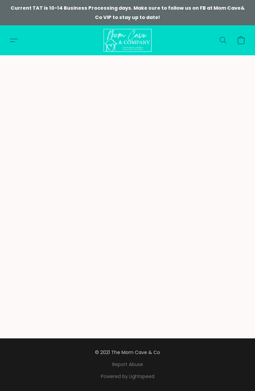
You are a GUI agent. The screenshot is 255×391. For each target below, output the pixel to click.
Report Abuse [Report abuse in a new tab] (127, 364)
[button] (127, 40)
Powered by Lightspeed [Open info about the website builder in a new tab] (127, 376)
